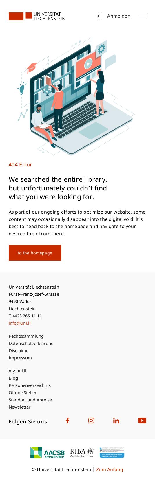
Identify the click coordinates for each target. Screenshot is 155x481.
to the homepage (35, 253)
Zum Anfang (109, 470)
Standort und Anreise (30, 400)
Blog (13, 378)
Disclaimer (19, 351)
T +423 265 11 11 (25, 316)
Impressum (20, 358)
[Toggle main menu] (142, 16)
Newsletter (20, 407)
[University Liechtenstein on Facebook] (67, 422)
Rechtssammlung (26, 336)
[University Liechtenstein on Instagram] (91, 422)
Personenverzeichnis (30, 386)
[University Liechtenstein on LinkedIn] (116, 422)
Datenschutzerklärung (31, 344)
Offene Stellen (23, 393)
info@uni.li (20, 323)
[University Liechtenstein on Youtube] (142, 422)
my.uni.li (17, 371)
